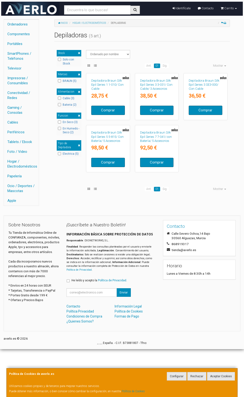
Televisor (14, 68)
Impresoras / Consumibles (17, 80)
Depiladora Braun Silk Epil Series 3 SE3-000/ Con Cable (204, 118)
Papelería (14, 176)
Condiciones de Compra (84, 364)
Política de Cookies (133, 391)
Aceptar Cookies (221, 376)
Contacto (206, 8)
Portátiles (14, 44)
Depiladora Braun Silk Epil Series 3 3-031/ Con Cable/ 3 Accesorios (156, 118)
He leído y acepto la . (99, 328)
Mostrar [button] (219, 65)
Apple (11, 200)
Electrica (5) (68, 153)
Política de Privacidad (79, 317)
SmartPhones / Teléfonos (19, 56)
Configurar (176, 376)
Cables (12, 122)
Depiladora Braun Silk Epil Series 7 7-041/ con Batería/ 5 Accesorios (156, 202)
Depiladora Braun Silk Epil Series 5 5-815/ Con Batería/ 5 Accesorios (107, 202)
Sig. (165, 65)
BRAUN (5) (67, 81)
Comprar (108, 143)
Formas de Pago (127, 364)
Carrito (229, 8)
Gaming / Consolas (14, 110)
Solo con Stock (66, 61)
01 (157, 65)
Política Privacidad (80, 359)
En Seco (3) (68, 122)
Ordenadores (17, 24)
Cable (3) (66, 98)
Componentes (18, 34)
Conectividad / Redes (18, 95)
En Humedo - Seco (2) (68, 130)
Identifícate (182, 8)
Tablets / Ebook (19, 142)
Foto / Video (17, 151)
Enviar (124, 340)
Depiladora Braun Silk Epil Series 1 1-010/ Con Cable (107, 118)
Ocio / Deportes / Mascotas (21, 188)
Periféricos (16, 132)
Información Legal (128, 354)
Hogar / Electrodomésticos (22, 164)
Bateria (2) (67, 104)
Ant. (149, 65)
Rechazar (196, 376)
